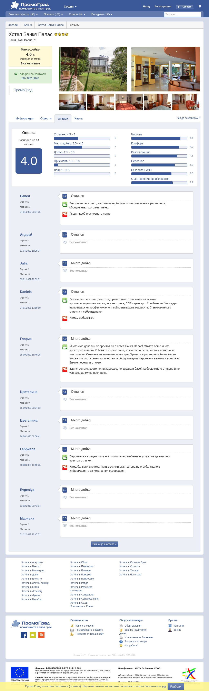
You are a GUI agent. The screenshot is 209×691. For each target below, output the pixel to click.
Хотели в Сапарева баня (84, 598)
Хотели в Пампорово (82, 566)
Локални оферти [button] (23, 14)
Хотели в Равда (79, 583)
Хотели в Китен (30, 587)
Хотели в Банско (30, 566)
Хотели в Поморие (80, 574)
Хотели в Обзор (79, 562)
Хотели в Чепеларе (130, 574)
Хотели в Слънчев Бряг (132, 562)
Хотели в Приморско (82, 578)
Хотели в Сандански (81, 594)
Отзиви (63, 118)
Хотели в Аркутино (32, 562)
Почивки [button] (53, 14)
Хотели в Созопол (129, 566)
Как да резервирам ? (188, 118)
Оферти (46, 118)
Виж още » (104, 544)
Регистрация (163, 6)
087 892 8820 (30, 78)
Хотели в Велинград (32, 570)
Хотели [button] (77, 14)
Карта (78, 118)
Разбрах (175, 686)
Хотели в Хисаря (128, 570)
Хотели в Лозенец (31, 591)
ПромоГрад (23, 90)
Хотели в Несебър (31, 599)
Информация (25, 118)
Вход (146, 6)
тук (164, 686)
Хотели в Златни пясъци (35, 583)
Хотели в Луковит (31, 595)
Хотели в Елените (31, 578)
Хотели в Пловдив (80, 570)
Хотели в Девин (30, 574)
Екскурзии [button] (102, 14)
